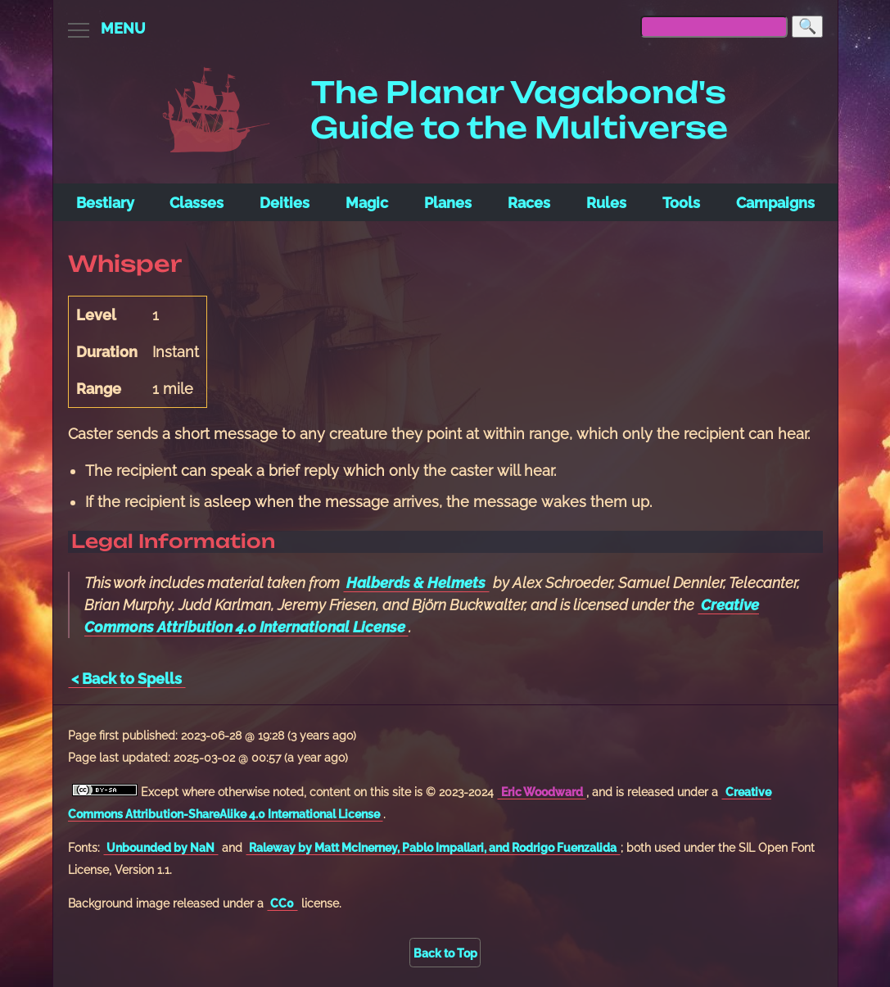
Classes (196, 202)
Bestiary (105, 202)
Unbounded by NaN (160, 847)
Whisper (125, 264)
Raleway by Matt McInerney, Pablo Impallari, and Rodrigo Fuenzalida (433, 847)
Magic (367, 202)
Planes (448, 202)
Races (529, 202)
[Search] (807, 27)
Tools (681, 202)
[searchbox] (714, 27)
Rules (606, 202)
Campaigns (775, 202)
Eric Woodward (542, 792)
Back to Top (445, 953)
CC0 (282, 903)
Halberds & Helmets (416, 582)
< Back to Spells (126, 678)
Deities (284, 202)
